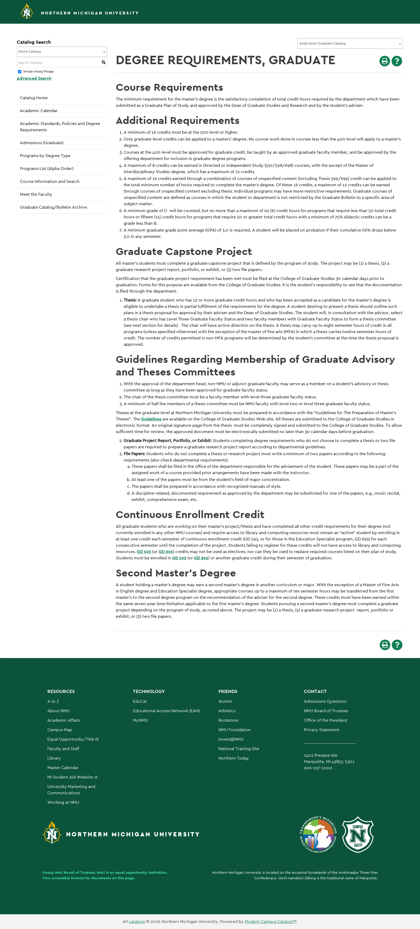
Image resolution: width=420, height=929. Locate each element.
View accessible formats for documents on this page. (88, 878)
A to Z (53, 701)
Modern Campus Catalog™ (270, 921)
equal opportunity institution (140, 872)
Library (54, 758)
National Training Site (238, 748)
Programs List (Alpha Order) (46, 168)
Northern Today (233, 758)
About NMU (58, 711)
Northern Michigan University (90, 13)
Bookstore (228, 720)
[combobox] (350, 43)
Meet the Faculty (36, 194)
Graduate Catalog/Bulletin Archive (53, 207)
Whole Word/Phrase (38, 72)
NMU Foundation (234, 729)
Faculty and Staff (63, 748)
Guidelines (151, 419)
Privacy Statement (321, 729)
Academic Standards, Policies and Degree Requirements (60, 127)
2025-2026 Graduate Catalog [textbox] (322, 43)
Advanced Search (34, 78)
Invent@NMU (231, 739)
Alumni (225, 701)
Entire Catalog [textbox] (29, 51)
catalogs (137, 921)
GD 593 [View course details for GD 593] (144, 551)
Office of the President (325, 720)
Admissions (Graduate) (41, 142)
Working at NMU (63, 802)
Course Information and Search (49, 181)
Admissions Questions (325, 701)
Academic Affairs (63, 720)
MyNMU (140, 720)
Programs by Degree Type (45, 155)
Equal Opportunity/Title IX (73, 739)
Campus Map (59, 729)
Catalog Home (34, 98)
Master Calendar (62, 767)
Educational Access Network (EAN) (166, 711)
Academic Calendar (39, 110)
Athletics (227, 711)
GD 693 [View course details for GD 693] (166, 551)
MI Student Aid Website (70, 777)
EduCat (140, 701)
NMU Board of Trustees (326, 711)
